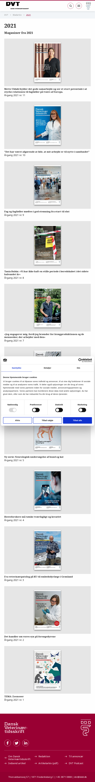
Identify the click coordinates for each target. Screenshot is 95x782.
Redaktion (42, 756)
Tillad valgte (47, 420)
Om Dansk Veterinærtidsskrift (17, 758)
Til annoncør (74, 756)
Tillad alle (77, 420)
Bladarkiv (17, 14)
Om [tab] (78, 368)
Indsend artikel (15, 763)
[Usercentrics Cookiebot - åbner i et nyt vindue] (80, 360)
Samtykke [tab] (16, 368)
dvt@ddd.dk (80, 776)
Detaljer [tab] (47, 368)
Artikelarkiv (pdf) (46, 763)
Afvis (17, 420)
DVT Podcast (74, 763)
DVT (6, 14)
